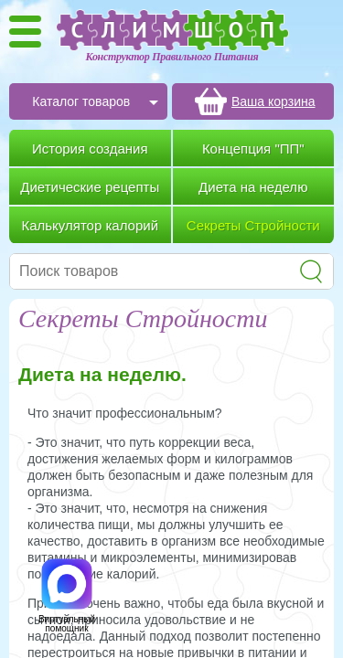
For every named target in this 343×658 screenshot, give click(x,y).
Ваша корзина (273, 101)
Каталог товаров (81, 101)
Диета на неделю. (102, 374)
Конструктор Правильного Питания (172, 56)
